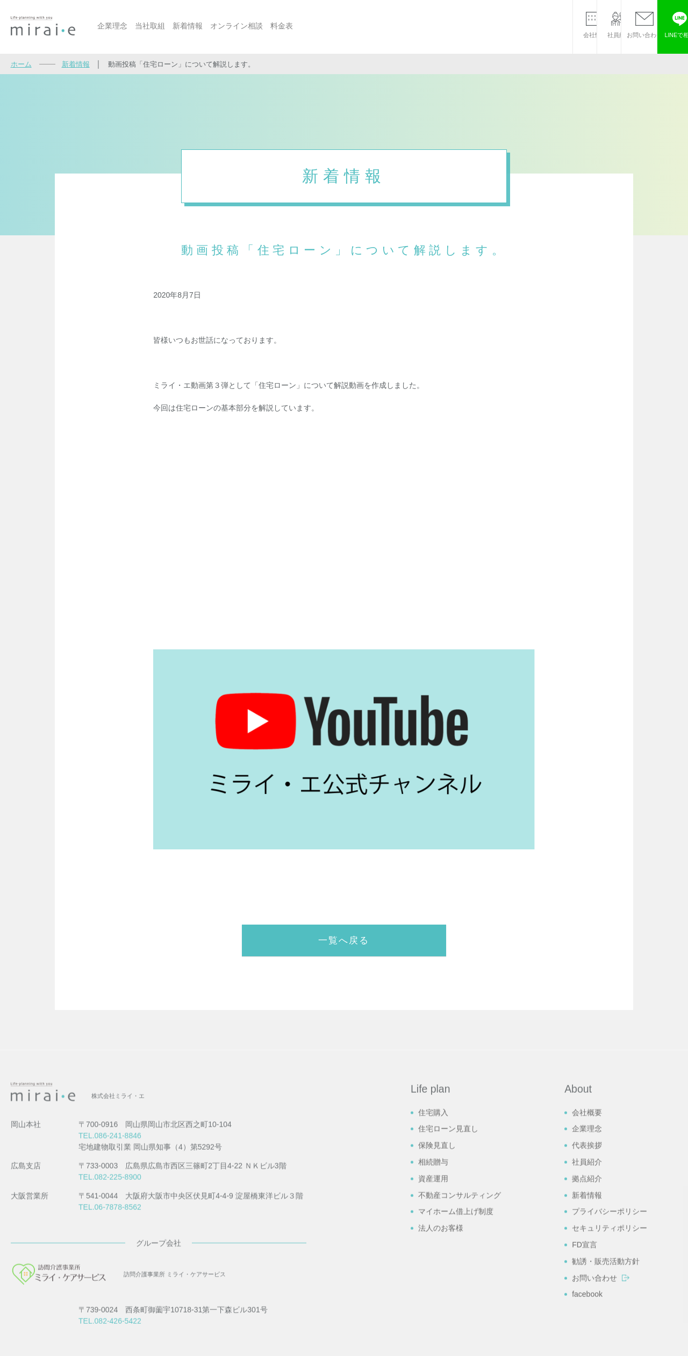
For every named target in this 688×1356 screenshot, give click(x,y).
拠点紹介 (587, 1308)
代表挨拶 (587, 1275)
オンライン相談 (236, 25)
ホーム (21, 64)
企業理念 (112, 25)
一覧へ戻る (343, 940)
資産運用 (433, 1308)
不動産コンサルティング (459, 1325)
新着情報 (188, 25)
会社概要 (587, 1242)
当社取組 (150, 25)
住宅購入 (433, 1242)
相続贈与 (433, 1291)
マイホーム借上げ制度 (455, 1341)
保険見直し (437, 1275)
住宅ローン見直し (448, 1258)
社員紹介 (587, 1291)
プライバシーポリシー (609, 1341)
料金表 (281, 25)
